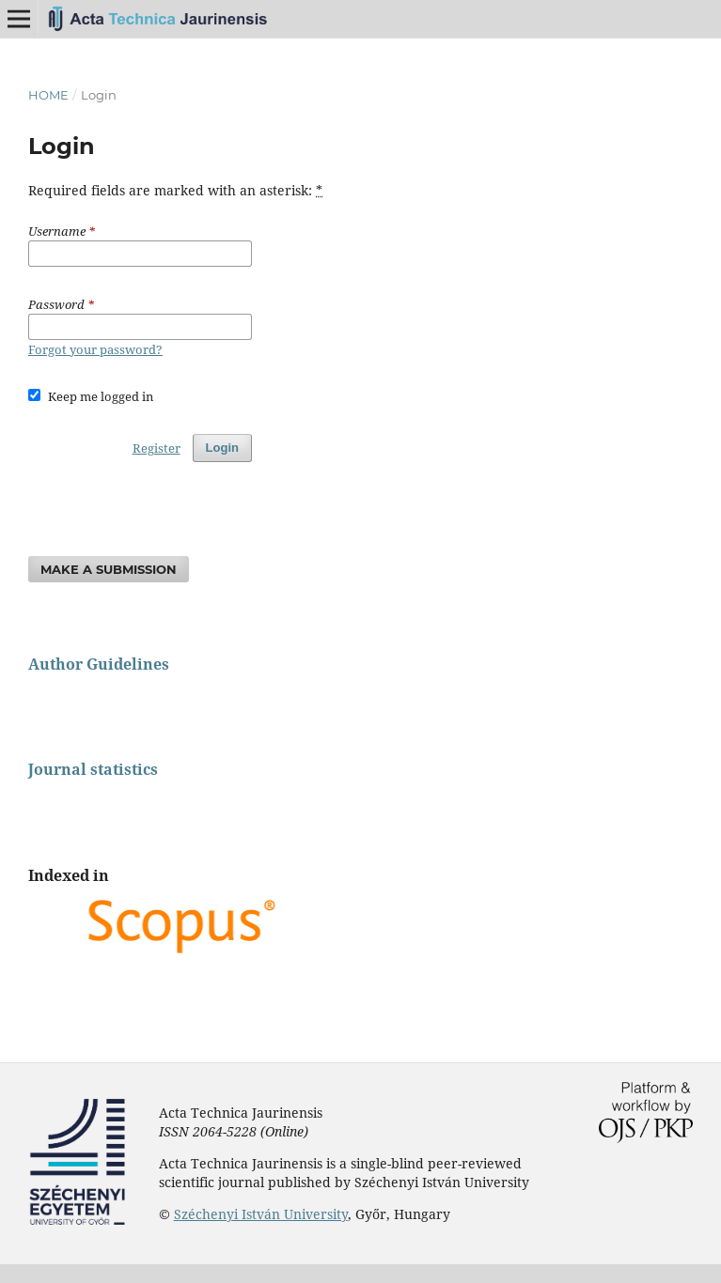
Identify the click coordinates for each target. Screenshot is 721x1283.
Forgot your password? (95, 349)
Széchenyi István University (261, 1214)
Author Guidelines (98, 664)
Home (48, 94)
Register (156, 448)
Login (222, 448)
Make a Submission (108, 569)
